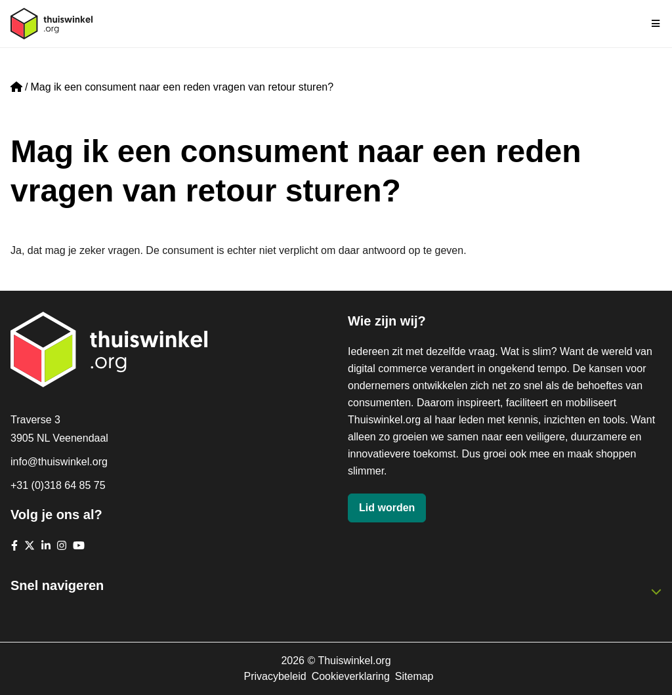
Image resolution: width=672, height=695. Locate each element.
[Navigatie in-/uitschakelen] (656, 23)
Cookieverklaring (351, 676)
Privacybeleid (274, 676)
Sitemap (414, 676)
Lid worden (387, 507)
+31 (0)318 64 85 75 (58, 485)
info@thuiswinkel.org (59, 461)
